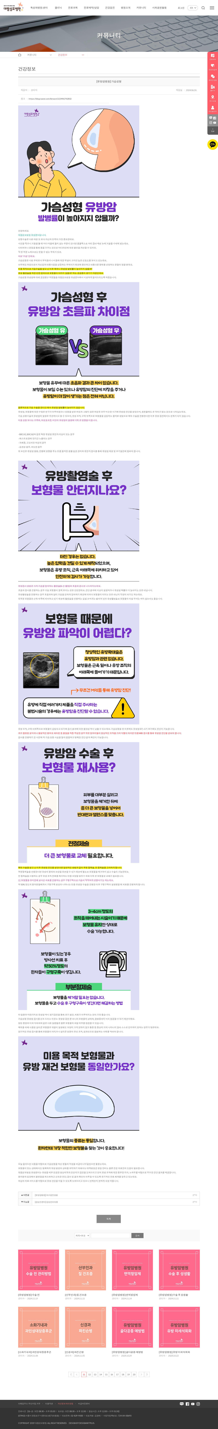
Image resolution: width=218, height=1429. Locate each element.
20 (134, 1374)
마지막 (147, 1374)
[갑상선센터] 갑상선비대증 (46, 1202)
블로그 (211, 118)
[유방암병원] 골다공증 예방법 (127, 1352)
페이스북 (214, 118)
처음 (71, 1374)
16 (112, 1374)
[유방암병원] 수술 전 (29, 1294)
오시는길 (212, 98)
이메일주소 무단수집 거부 (29, 1403)
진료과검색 (212, 67)
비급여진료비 (84, 1403)
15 (106, 1374)
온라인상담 (212, 77)
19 (128, 1374)
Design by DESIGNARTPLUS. (82, 1423)
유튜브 (214, 122)
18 (123, 1374)
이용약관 (49, 1403)
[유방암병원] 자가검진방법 (46, 1195)
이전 (76, 1374)
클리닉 (212, 88)
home (19, 55)
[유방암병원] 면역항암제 (125, 1294)
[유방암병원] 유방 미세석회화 (174, 1352)
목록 (108, 1218)
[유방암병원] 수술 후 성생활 (173, 1294)
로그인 (181, 8)
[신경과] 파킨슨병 (74, 1352)
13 (95, 1374)
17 (117, 1374)
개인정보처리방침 (65, 1403)
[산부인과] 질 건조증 (76, 1294)
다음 (141, 1374)
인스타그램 (211, 122)
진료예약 (212, 57)
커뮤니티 (31, 54)
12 (89, 1374)
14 (100, 1374)
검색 (137, 1235)
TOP (212, 131)
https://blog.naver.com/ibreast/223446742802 (50, 98)
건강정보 (62, 54)
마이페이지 (212, 109)
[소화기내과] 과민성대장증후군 (34, 1352)
